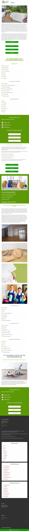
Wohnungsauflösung (16, 26)
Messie (25, 38)
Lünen (4, 445)
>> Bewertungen (14, 140)
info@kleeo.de (5, 507)
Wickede (5, 458)
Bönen (4, 448)
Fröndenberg (5, 455)
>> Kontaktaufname (14, 137)
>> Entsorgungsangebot (14, 134)
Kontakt (2, 426)
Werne (5, 450)
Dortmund (5, 453)
